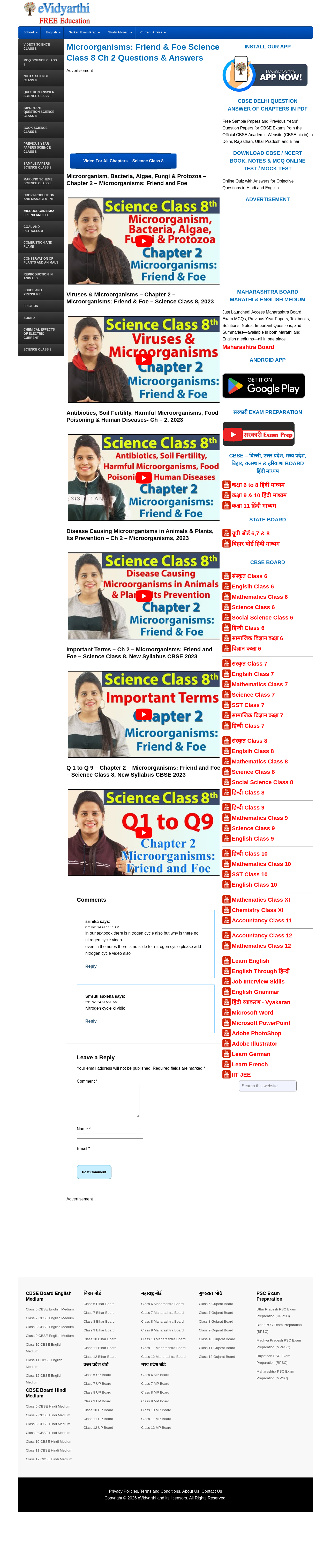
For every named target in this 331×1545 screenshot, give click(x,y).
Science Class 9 (253, 828)
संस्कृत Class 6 (249, 576)
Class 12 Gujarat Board (218, 1363)
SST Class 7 (248, 705)
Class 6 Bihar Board (100, 1310)
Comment (87, 1081)
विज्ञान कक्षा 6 (246, 648)
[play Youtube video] (143, 241)
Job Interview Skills (258, 981)
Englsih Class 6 (253, 586)
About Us (190, 1524)
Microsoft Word (252, 1012)
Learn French (250, 1064)
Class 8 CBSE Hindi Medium (49, 1457)
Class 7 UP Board (98, 1390)
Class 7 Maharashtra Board (163, 1319)
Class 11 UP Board (99, 1425)
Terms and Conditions (160, 1524)
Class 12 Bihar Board (101, 1363)
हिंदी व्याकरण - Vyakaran (261, 1002)
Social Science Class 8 (262, 782)
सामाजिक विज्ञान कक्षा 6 (257, 638)
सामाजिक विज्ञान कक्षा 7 (257, 715)
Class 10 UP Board (99, 1416)
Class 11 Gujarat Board (218, 1354)
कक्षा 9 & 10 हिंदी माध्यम (259, 495)
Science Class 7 (253, 694)
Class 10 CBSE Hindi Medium (50, 1475)
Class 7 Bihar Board (100, 1319)
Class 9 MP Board (155, 1407)
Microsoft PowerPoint (261, 1023)
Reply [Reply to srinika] (91, 966)
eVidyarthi (147, 1531)
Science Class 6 (253, 607)
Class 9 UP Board (98, 1407)
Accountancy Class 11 (262, 920)
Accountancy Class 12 (262, 935)
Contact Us (211, 1524)
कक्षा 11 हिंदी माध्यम (254, 505)
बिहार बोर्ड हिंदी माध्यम (255, 544)
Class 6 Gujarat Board (217, 1310)
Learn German (251, 1054)
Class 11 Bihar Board (101, 1354)
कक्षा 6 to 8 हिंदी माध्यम (258, 485)
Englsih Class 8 (253, 751)
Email (83, 1155)
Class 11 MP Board (156, 1425)
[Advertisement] (143, 110)
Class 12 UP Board (99, 1434)
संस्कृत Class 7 (249, 663)
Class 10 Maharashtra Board (164, 1345)
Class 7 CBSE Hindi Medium (49, 1448)
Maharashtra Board (248, 347)
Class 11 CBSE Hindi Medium (50, 1483)
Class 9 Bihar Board (100, 1336)
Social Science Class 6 (262, 617)
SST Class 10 (249, 874)
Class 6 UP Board (98, 1381)
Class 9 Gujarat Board (217, 1336)
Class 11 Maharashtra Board (164, 1354)
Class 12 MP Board (156, 1434)
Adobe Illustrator (254, 1043)
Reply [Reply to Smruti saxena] (91, 1021)
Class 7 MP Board (155, 1390)
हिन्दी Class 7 (248, 726)
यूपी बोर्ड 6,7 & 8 (250, 533)
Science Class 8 (253, 772)
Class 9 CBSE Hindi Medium (49, 1466)
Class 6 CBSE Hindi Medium (49, 1439)
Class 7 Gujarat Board (217, 1319)
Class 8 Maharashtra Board (163, 1327)
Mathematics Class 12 (261, 946)
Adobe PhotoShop (256, 1033)
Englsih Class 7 (253, 674)
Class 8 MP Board (155, 1398)
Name (84, 1135)
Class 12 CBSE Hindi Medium (50, 1492)
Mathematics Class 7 (260, 684)
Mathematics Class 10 (261, 864)
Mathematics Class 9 (260, 818)
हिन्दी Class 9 (248, 807)
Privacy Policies (123, 1524)
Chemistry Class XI (257, 910)
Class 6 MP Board (155, 1381)
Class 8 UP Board (98, 1398)
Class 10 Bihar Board (101, 1345)
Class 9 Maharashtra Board (163, 1336)
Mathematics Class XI (261, 900)
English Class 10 (254, 884)
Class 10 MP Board (156, 1416)
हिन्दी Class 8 (248, 792)
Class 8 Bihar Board (100, 1327)
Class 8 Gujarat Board (217, 1327)
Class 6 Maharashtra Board (163, 1310)
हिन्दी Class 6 (248, 628)
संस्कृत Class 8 (249, 741)
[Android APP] (263, 400)
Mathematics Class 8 (260, 761)
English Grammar (255, 992)
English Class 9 (253, 838)
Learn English (250, 961)
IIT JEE (241, 1075)
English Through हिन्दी (261, 971)
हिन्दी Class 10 (249, 853)
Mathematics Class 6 (260, 597)
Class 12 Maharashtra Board (164, 1363)
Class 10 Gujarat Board (218, 1345)
